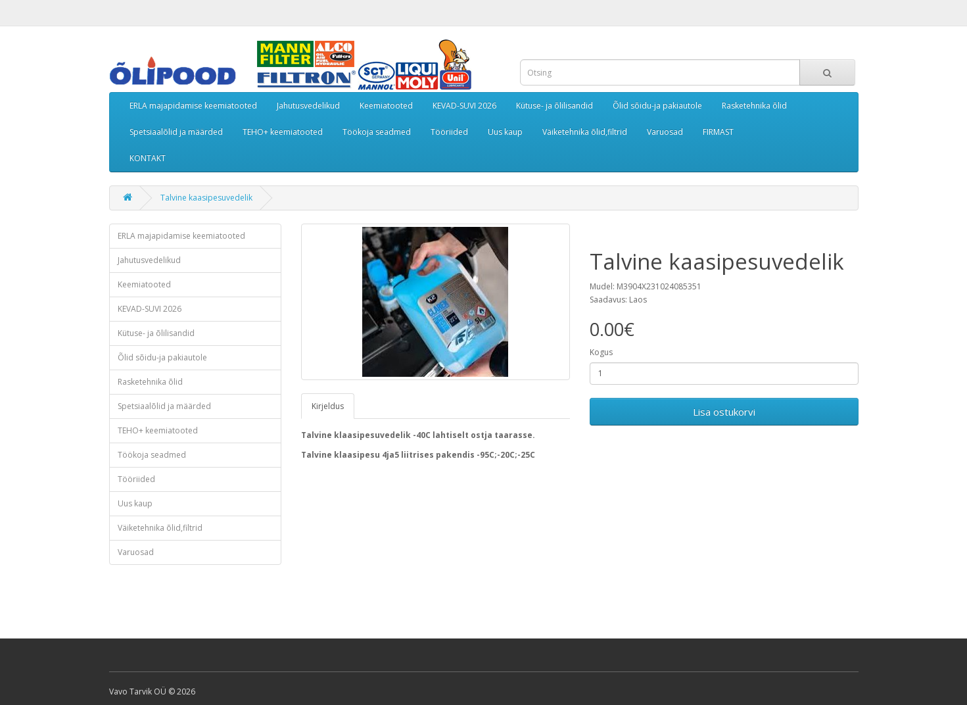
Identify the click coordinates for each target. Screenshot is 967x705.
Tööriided (449, 131)
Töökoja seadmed (376, 131)
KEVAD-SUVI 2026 (464, 105)
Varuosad (665, 131)
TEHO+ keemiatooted (283, 131)
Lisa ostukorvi (724, 411)
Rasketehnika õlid (754, 105)
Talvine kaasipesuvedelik (206, 197)
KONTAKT (148, 158)
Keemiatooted (386, 105)
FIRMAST (718, 131)
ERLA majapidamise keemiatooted (193, 105)
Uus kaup (505, 131)
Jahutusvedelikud (308, 105)
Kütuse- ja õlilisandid (554, 105)
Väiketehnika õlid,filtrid (584, 131)
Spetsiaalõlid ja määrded (176, 131)
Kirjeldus (328, 406)
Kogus (601, 352)
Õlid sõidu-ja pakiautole (657, 105)
